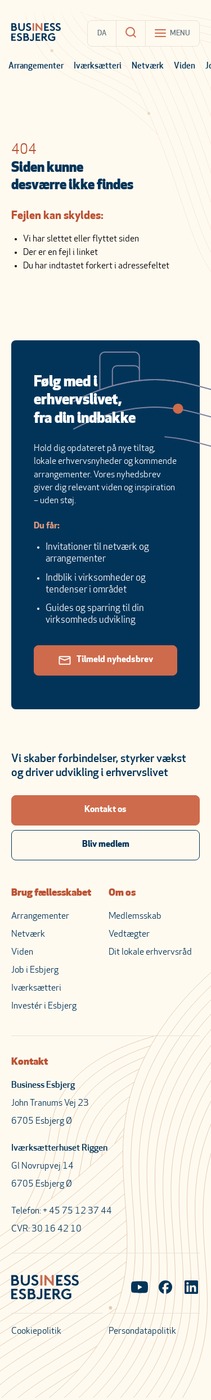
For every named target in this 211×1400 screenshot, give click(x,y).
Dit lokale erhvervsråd (150, 952)
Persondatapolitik (142, 1331)
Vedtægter (129, 934)
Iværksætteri (98, 66)
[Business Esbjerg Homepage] (36, 33)
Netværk (148, 66)
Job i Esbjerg (35, 970)
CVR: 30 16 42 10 (46, 1229)
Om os (122, 893)
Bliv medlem (105, 844)
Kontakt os (105, 809)
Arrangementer (36, 66)
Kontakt (29, 1062)
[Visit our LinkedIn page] (191, 1288)
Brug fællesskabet (51, 893)
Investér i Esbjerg (44, 1006)
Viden (184, 66)
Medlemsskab (135, 916)
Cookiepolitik (36, 1331)
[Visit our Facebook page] (165, 1288)
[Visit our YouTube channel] (139, 1288)
